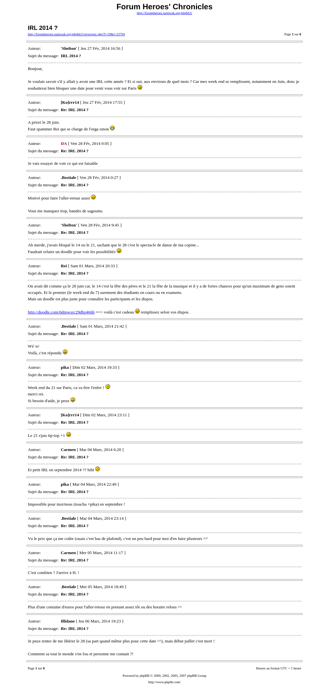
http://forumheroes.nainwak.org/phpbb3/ (164, 13)
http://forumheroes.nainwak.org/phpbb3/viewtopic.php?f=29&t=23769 (76, 34)
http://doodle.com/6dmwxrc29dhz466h (61, 312)
